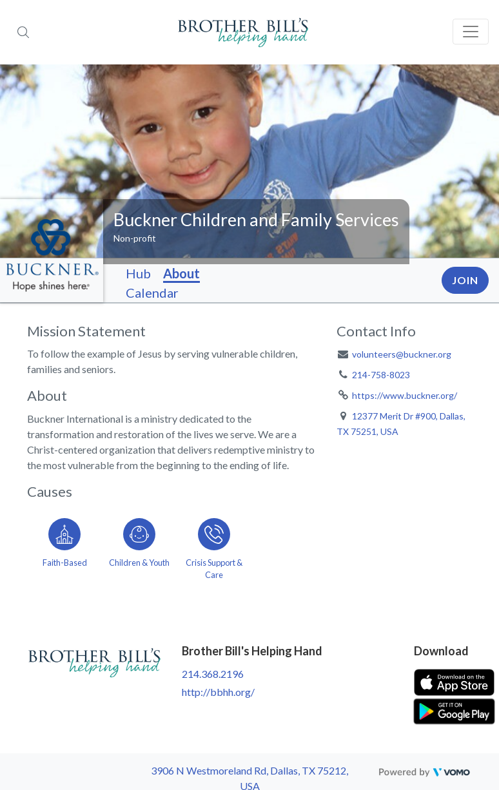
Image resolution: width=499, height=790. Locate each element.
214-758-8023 (381, 374)
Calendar (152, 292)
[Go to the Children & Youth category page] (139, 546)
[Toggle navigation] (471, 31)
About (181, 273)
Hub (138, 273)
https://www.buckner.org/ (404, 395)
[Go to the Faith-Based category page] (64, 546)
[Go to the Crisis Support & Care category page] (214, 546)
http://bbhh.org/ (218, 692)
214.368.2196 (213, 674)
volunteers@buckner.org (401, 354)
